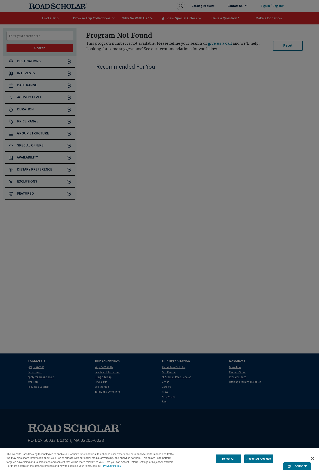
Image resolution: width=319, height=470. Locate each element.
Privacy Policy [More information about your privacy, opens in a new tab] (112, 465)
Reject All (228, 458)
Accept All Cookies (259, 458)
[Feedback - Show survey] (297, 466)
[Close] (312, 458)
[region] (159, 459)
